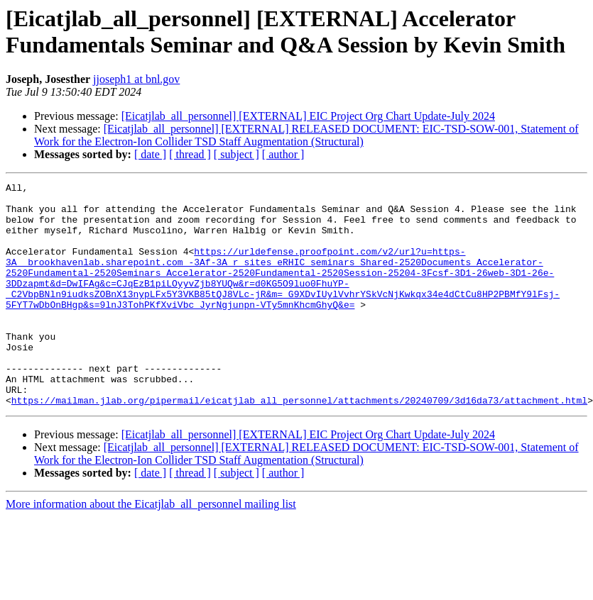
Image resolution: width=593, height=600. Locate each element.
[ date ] (150, 154)
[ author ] (283, 154)
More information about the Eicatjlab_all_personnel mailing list (151, 549)
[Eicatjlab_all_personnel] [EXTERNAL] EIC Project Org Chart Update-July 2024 (308, 116)
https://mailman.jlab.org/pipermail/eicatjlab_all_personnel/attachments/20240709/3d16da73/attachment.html (299, 444)
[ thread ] (190, 154)
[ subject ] (236, 154)
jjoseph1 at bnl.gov (136, 79)
